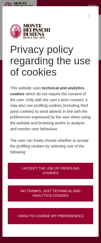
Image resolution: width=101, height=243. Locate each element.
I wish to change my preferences (51, 216)
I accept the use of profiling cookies (50, 170)
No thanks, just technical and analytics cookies (50, 193)
